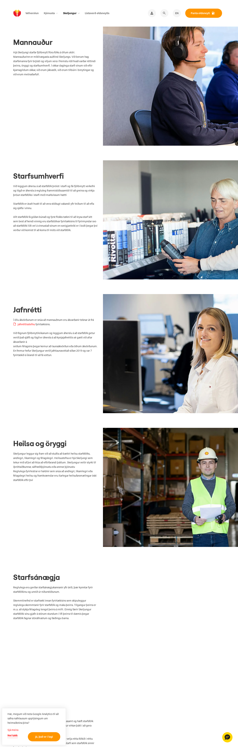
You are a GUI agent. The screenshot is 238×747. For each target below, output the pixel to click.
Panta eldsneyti (200, 13)
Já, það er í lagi (44, 736)
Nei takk (13, 735)
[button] (227, 737)
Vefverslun (32, 13)
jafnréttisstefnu (26, 324)
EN (177, 13)
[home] (17, 13)
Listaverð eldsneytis (97, 13)
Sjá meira (13, 729)
